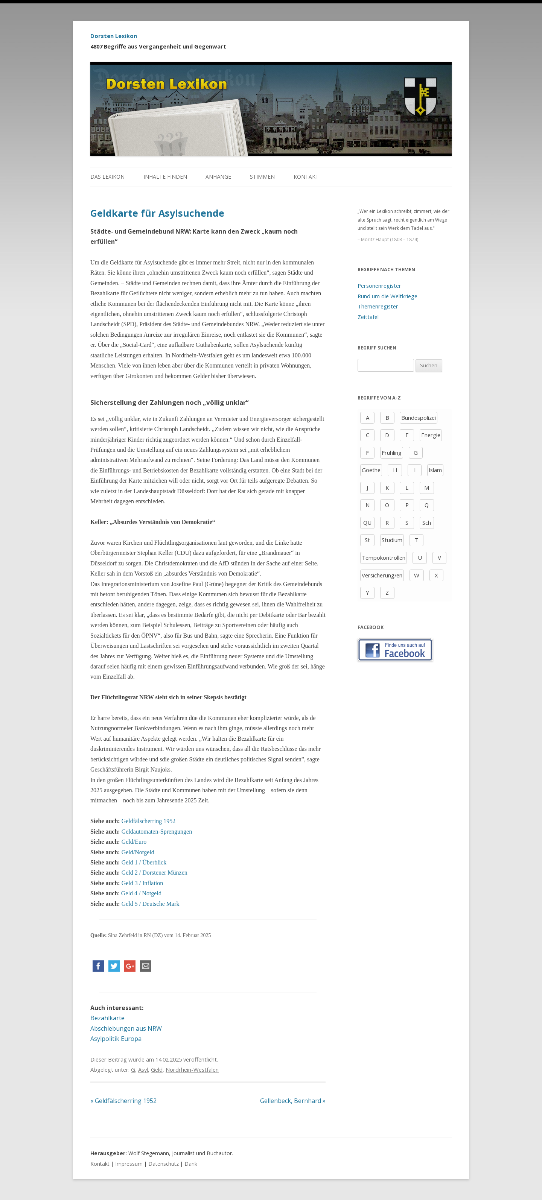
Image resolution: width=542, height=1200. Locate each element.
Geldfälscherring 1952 (149, 821)
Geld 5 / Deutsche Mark (151, 904)
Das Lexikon (107, 176)
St (367, 540)
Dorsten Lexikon (113, 35)
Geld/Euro (134, 841)
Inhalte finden (165, 176)
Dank (190, 1163)
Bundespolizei (418, 417)
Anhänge (218, 176)
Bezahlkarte (107, 1018)
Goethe (371, 470)
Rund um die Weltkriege (387, 296)
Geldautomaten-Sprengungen (157, 831)
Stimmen (262, 176)
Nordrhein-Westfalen (192, 1069)
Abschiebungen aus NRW (126, 1028)
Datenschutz (163, 1163)
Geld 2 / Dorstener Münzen (154, 872)
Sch (426, 522)
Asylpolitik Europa (116, 1038)
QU (367, 522)
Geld (157, 1069)
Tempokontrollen (383, 557)
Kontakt (306, 176)
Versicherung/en (382, 575)
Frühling (392, 452)
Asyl (143, 1069)
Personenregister (379, 285)
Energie (430, 435)
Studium (392, 540)
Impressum (129, 1163)
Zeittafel (368, 317)
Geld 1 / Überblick (144, 862)
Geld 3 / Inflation (142, 883)
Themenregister (378, 306)
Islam (435, 470)
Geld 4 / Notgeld (141, 893)
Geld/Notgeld (138, 852)
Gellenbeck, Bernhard (293, 1101)
